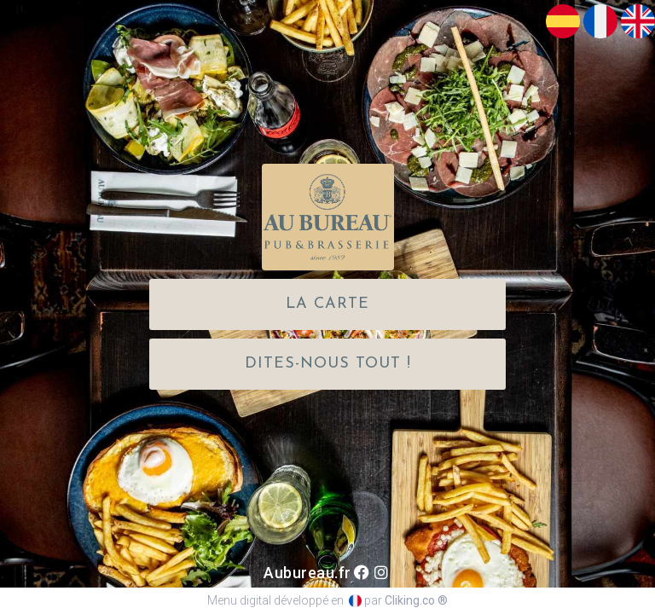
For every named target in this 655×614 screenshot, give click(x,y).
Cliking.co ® (416, 600)
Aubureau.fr (307, 573)
